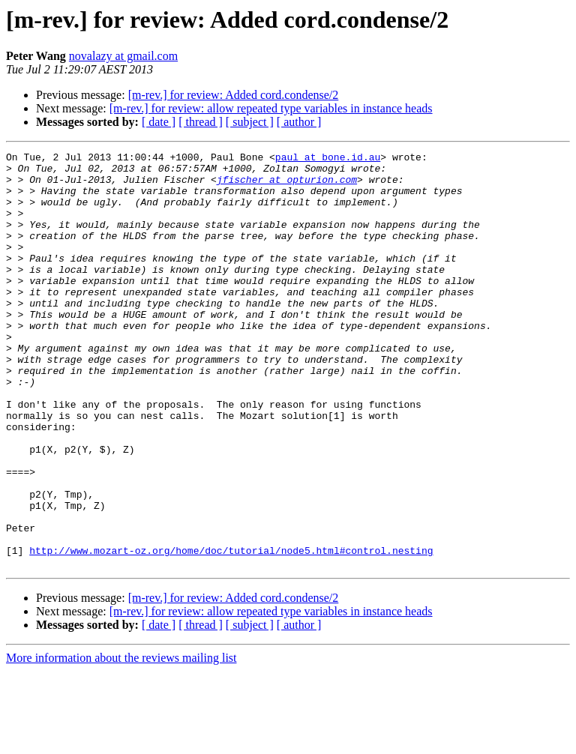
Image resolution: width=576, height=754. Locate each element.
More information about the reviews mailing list (121, 741)
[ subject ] (250, 121)
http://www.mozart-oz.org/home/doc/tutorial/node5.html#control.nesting (231, 631)
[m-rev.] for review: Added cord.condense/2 (233, 94)
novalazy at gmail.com (123, 55)
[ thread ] (200, 121)
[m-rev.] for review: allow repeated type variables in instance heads (271, 108)
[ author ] (299, 121)
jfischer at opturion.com (287, 186)
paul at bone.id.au (327, 159)
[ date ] (159, 121)
